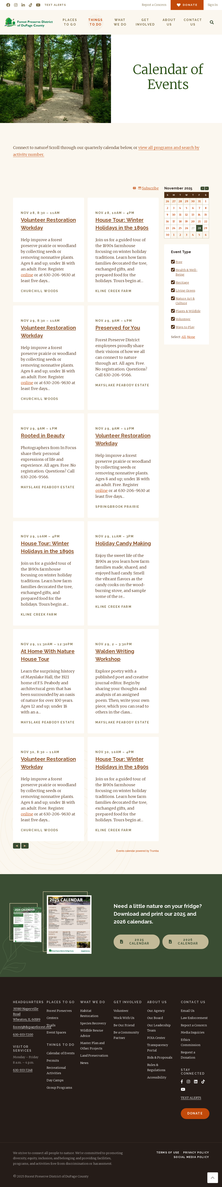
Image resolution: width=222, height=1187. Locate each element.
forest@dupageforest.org (32, 1027)
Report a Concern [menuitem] (194, 1025)
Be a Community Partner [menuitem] (126, 1035)
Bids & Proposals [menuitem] (159, 1057)
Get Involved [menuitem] (145, 22)
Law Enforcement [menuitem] (194, 1018)
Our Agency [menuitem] (156, 1011)
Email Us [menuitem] (187, 1011)
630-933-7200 (23, 1035)
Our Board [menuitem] (155, 1018)
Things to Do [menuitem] (95, 22)
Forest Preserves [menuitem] (59, 1011)
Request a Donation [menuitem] (188, 1055)
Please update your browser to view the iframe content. (86, 519)
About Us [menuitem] (169, 22)
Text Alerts (55, 4)
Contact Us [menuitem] (193, 22)
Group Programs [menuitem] (59, 1088)
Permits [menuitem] (53, 1060)
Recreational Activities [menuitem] (56, 1070)
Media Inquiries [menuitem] (192, 1032)
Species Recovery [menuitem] (93, 1023)
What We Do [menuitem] (120, 22)
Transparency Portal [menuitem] (157, 1047)
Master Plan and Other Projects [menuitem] (92, 1045)
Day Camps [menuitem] (55, 1080)
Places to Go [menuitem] (70, 22)
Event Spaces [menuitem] (56, 1032)
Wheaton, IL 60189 (26, 1019)
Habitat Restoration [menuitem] (89, 1013)
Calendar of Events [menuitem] (61, 1053)
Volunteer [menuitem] (121, 1011)
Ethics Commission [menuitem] (190, 1042)
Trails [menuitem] (51, 1025)
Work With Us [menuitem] (124, 1018)
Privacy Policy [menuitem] (196, 1152)
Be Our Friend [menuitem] (124, 1025)
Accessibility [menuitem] (156, 1077)
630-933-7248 (23, 1070)
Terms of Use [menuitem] (167, 1152)
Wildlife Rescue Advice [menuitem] (91, 1033)
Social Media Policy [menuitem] (191, 1157)
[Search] (212, 22)
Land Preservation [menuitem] (94, 1056)
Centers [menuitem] (52, 1018)
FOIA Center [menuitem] (156, 1038)
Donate (195, 1113)
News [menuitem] (84, 1063)
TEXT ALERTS (191, 1098)
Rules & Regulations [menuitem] (156, 1067)
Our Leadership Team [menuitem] (159, 1028)
